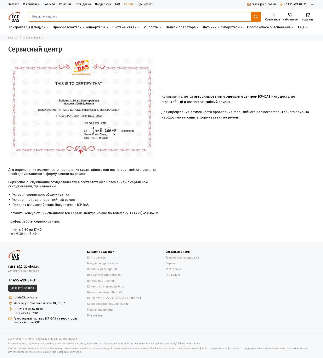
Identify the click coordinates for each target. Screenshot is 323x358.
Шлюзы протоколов (101, 281)
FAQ (117, 4)
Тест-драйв (83, 4)
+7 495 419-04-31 (293, 4)
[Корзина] (307, 17)
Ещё (301, 27)
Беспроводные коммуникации (108, 304)
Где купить (145, 4)
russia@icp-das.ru (261, 4)
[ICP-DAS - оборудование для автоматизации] (14, 17)
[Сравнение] (272, 17)
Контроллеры (96, 257)
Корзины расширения (102, 269)
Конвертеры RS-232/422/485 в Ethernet (114, 298)
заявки (63, 174)
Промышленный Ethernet (104, 292)
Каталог (13, 4)
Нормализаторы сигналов (104, 275)
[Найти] (256, 17)
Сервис (129, 4)
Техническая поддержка (182, 257)
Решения (65, 4)
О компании (31, 4)
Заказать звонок (22, 288)
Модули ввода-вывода (102, 263)
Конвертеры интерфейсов (105, 286)
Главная (13, 37)
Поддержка (103, 4)
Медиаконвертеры (100, 309)
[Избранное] (290, 17)
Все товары (95, 315)
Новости (49, 4)
